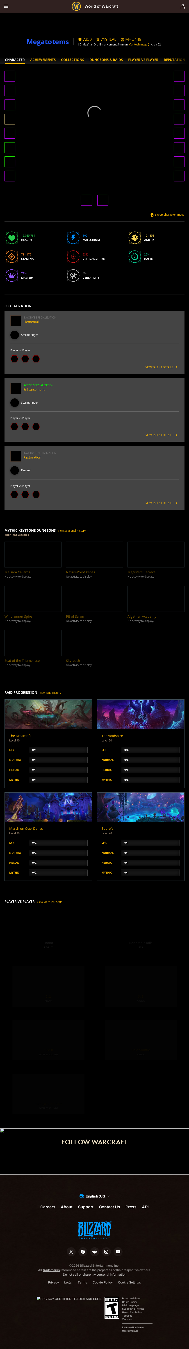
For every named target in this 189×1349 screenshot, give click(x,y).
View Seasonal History (72, 531)
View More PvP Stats (49, 902)
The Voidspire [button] (112, 736)
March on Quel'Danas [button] (26, 828)
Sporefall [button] (108, 828)
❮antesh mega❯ (139, 44)
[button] (130, 39)
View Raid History (50, 693)
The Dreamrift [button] (20, 736)
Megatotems (48, 41)
